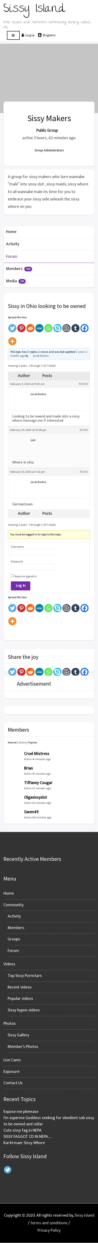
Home (11, 231)
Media (16, 281)
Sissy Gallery (18, 1035)
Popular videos (20, 998)
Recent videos (20, 987)
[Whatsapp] (48, 326)
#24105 (84, 430)
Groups (14, 939)
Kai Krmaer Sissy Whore (24, 1142)
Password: (17, 561)
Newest (12, 742)
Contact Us (13, 1083)
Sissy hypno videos (24, 1010)
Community (13, 905)
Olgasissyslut (35, 797)
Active (22, 742)
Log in (27, 35)
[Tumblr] (75, 326)
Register (47, 35)
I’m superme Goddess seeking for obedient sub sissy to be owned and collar (48, 1121)
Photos (9, 1023)
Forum (11, 256)
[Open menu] (13, 35)
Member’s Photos (23, 1046)
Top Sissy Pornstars (25, 975)
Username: (17, 547)
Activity (12, 244)
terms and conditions (49, 1223)
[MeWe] (39, 326)
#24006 (83, 384)
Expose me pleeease (20, 1111)
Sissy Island (84, 1215)
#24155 (84, 472)
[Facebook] (84, 326)
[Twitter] (12, 326)
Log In (20, 586)
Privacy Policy (49, 1230)
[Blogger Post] (66, 326)
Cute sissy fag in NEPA (22, 1130)
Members (19, 268)
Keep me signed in (26, 576)
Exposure (11, 1071)
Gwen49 (31, 812)
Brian (28, 768)
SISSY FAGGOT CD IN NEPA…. (27, 1136)
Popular (32, 742)
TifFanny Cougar (38, 783)
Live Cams (12, 1060)
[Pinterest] (21, 326)
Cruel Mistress (36, 753)
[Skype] (57, 326)
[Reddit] (30, 326)
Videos (9, 964)
